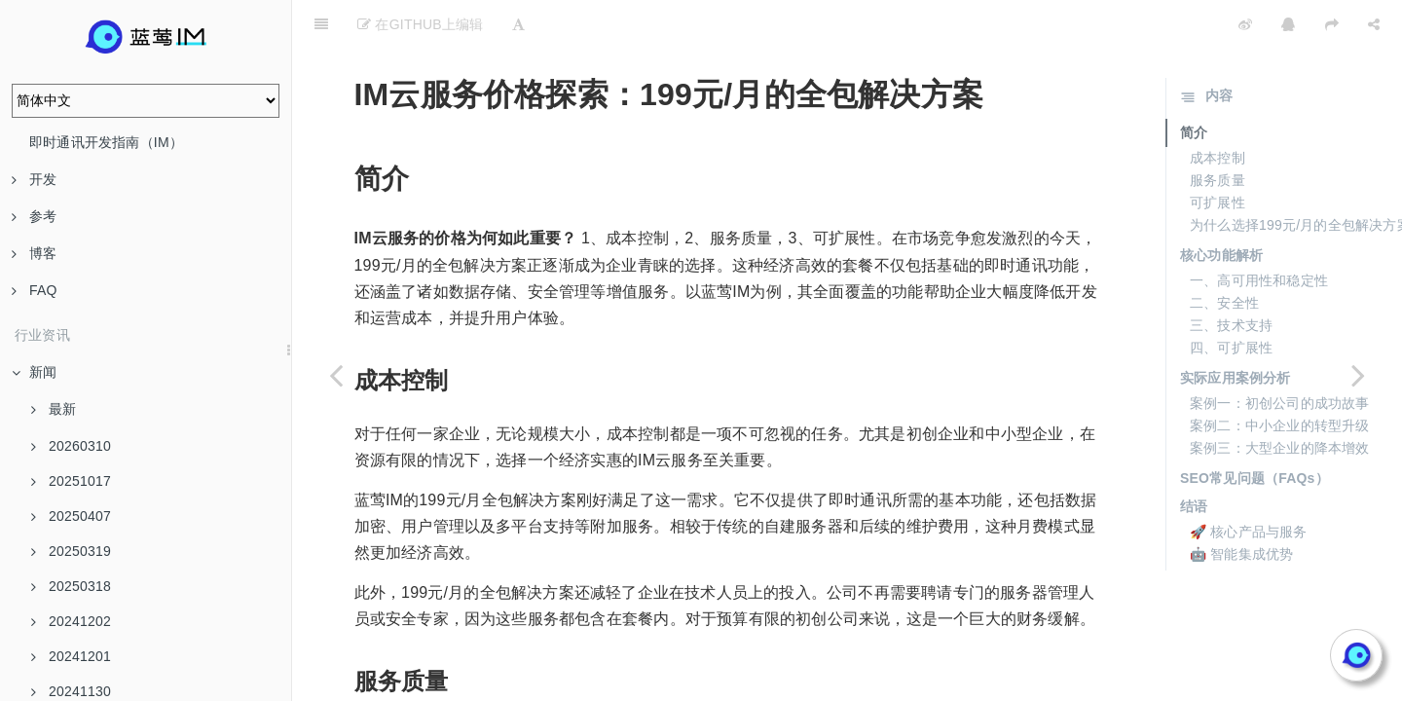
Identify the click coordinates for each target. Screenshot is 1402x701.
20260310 (71, 446)
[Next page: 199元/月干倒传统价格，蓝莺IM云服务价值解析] (1358, 375)
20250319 (71, 551)
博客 (34, 253)
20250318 (71, 586)
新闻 (34, 372)
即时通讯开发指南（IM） (106, 142)
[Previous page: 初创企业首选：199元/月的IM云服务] (336, 375)
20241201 (71, 656)
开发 (34, 179)
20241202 (71, 621)
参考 (34, 216)
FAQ (34, 290)
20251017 (71, 481)
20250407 (71, 516)
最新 (53, 409)
